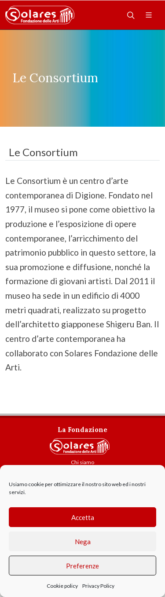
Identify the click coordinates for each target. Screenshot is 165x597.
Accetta (82, 517)
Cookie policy (62, 585)
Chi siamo (82, 462)
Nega (83, 542)
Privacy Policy (98, 585)
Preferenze (82, 566)
